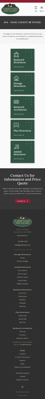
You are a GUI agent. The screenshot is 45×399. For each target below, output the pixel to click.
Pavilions (22, 306)
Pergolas (22, 303)
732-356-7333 (22, 241)
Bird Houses (22, 274)
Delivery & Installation (22, 367)
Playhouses (22, 316)
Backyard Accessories (22, 328)
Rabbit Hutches (22, 284)
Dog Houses (22, 280)
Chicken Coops (22, 277)
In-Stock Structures (22, 357)
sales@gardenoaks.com (22, 245)
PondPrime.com (26, 344)
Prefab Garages (22, 261)
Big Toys (22, 322)
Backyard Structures (22, 290)
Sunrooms (22, 293)
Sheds (22, 258)
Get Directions (21, 235)
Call (36, 11)
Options (22, 360)
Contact (22, 376)
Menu (42, 11)
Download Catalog (22, 373)
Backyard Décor (22, 338)
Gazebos (22, 300)
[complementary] (32, 389)
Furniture (22, 335)
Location (22, 354)
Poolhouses (22, 296)
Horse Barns (22, 270)
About (22, 350)
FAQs (22, 364)
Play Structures (22, 312)
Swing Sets (22, 319)
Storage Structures (22, 254)
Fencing (22, 331)
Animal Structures (22, 267)
